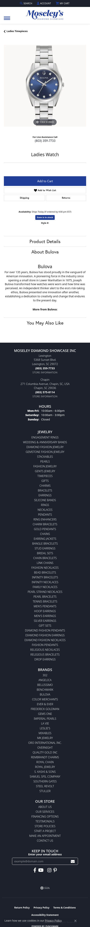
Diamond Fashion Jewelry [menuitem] (44, 447)
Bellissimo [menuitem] (45, 685)
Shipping (24, 197)
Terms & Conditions (64, 907)
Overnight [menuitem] (45, 747)
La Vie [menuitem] (45, 723)
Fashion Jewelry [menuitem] (45, 466)
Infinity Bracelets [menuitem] (45, 577)
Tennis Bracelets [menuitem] (45, 601)
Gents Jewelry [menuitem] (45, 471)
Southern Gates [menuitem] (45, 781)
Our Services (45, 811)
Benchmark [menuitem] (45, 689)
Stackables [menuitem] (45, 456)
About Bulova (45, 252)
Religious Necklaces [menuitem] (45, 650)
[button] (26, 3)
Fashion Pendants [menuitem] (45, 645)
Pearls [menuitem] (45, 461)
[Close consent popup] (75, 921)
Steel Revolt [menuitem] (45, 786)
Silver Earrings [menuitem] (45, 621)
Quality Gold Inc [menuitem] (45, 752)
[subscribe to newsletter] (73, 861)
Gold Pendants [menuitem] (45, 529)
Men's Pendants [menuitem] (45, 606)
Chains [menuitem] (45, 534)
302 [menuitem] (45, 675)
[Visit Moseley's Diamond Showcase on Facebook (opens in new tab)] (34, 870)
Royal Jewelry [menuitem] (45, 767)
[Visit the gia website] (45, 888)
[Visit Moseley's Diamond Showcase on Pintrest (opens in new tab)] (55, 870)
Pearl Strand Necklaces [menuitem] (45, 592)
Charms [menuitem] (44, 485)
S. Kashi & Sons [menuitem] (45, 772)
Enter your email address (45, 854)
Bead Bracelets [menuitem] (45, 572)
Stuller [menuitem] (44, 791)
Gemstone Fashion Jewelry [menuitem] (45, 452)
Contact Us (45, 840)
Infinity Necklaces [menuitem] (45, 582)
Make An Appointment (45, 836)
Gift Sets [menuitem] (45, 625)
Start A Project (45, 831)
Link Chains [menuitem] (45, 563)
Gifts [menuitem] (45, 481)
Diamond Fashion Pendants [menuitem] (45, 630)
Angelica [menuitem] (44, 680)
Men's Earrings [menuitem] (45, 616)
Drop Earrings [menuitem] (44, 659)
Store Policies (45, 826)
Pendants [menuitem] (45, 514)
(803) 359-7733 (45, 141)
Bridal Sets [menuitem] (45, 553)
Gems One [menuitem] (45, 714)
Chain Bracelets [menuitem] (45, 558)
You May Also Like (45, 323)
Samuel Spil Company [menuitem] (45, 776)
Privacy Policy (41, 907)
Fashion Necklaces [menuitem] (45, 567)
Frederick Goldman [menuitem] (45, 709)
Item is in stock (45, 217)
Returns (66, 197)
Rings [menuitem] (45, 505)
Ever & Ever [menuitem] (45, 704)
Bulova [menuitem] (45, 694)
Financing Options (45, 816)
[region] (45, 86)
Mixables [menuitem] (45, 733)
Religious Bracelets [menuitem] (45, 654)
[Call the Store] (45, 368)
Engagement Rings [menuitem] (45, 437)
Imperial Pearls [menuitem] (45, 718)
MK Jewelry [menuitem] (45, 738)
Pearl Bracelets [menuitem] (45, 596)
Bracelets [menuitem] (45, 490)
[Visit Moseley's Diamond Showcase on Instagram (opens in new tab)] (49, 870)
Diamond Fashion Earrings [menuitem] (45, 635)
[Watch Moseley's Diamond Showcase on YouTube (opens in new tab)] (40, 870)
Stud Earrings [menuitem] (45, 548)
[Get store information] (45, 372)
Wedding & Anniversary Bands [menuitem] (45, 442)
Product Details (45, 241)
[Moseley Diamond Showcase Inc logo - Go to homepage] (45, 13)
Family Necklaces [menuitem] (45, 587)
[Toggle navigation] (7, 20)
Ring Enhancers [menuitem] (44, 519)
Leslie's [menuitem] (45, 728)
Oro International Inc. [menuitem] (45, 743)
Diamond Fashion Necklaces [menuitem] (45, 640)
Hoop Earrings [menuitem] (45, 611)
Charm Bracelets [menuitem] (45, 524)
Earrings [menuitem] (44, 495)
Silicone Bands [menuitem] (45, 500)
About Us (45, 807)
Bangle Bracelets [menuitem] (45, 543)
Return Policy (22, 907)
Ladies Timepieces (17, 31)
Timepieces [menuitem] (45, 476)
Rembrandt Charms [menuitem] (45, 757)
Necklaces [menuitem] (45, 510)
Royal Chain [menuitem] (45, 762)
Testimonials (45, 821)
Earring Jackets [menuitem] (45, 539)
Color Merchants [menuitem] (45, 699)
